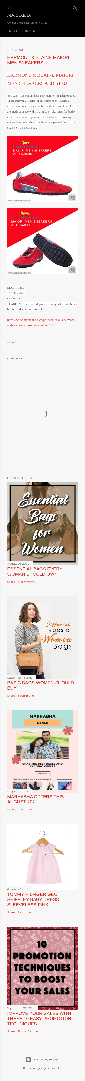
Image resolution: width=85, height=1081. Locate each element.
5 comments (26, 695)
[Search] (75, 7)
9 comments (26, 912)
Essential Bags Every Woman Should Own (34, 571)
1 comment (25, 809)
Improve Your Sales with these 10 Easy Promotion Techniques (39, 1018)
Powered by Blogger (43, 1059)
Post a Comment (29, 1031)
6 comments (26, 581)
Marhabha (19, 16)
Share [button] (11, 342)
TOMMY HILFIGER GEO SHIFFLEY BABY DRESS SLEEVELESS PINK (33, 899)
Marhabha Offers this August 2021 (35, 799)
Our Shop (30, 31)
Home (12, 31)
